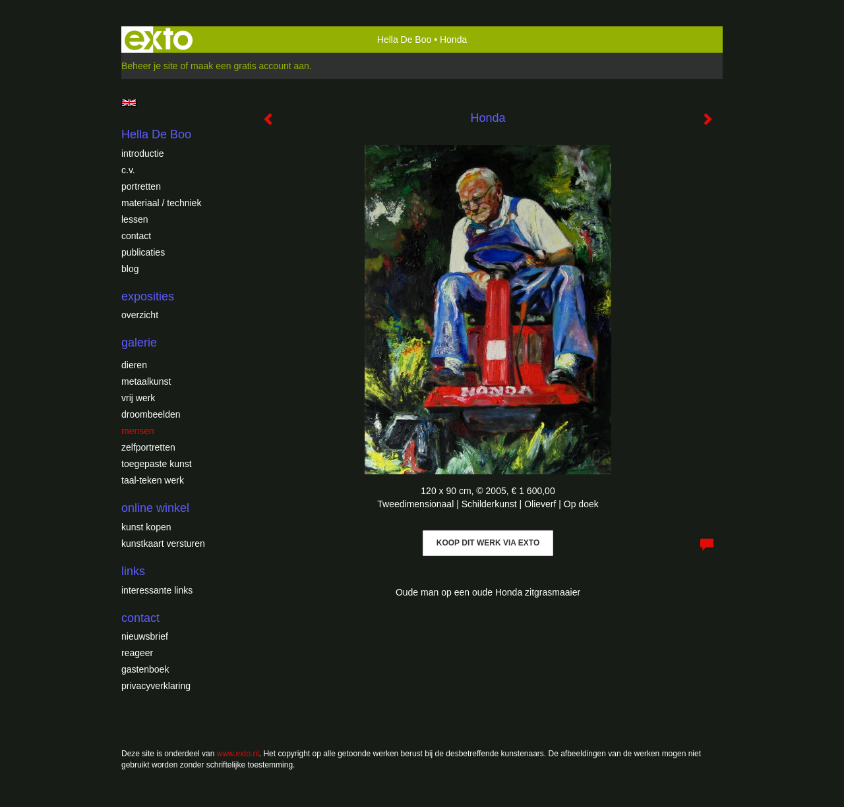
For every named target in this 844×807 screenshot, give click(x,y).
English (128, 103)
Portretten (141, 186)
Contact (136, 236)
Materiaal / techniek (161, 203)
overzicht (139, 315)
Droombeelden (151, 414)
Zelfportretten (148, 447)
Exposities (147, 296)
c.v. (128, 170)
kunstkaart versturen (163, 543)
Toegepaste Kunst (156, 464)
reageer (137, 653)
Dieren (134, 365)
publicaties (143, 252)
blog (129, 269)
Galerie (139, 342)
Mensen (137, 431)
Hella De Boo (404, 39)
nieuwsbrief (144, 636)
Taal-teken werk (152, 480)
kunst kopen (146, 527)
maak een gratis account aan (250, 66)
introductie (142, 153)
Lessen (134, 219)
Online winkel (155, 508)
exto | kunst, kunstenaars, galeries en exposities (158, 39)
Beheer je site (149, 66)
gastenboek (145, 669)
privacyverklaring (156, 686)
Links (133, 571)
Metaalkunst (146, 381)
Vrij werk (138, 398)
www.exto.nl (238, 753)
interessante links (157, 590)
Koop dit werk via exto (488, 542)
